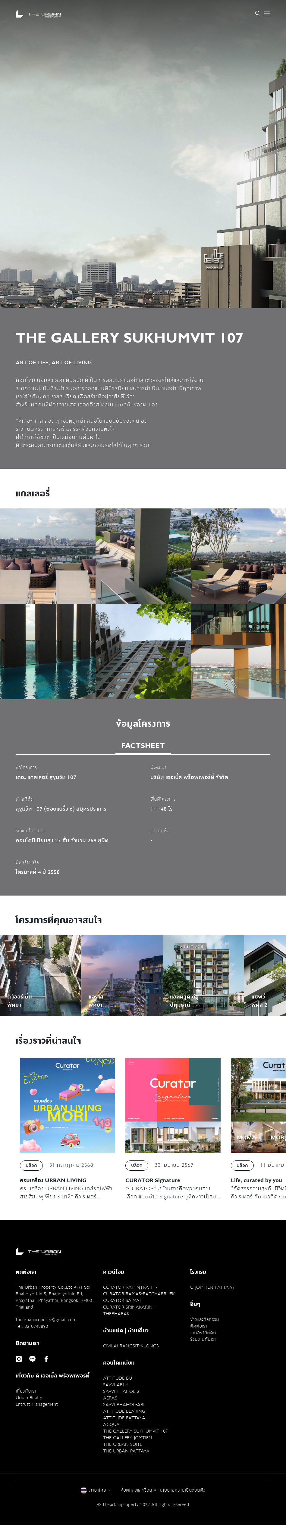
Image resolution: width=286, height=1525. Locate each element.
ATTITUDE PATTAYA (124, 1418)
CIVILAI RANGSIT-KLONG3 (131, 1346)
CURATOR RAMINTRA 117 (130, 1287)
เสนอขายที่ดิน (203, 1332)
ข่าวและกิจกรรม (204, 1319)
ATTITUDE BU (117, 1378)
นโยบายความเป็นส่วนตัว (183, 1490)
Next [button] (265, 597)
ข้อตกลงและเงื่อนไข (138, 1490)
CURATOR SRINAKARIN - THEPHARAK (129, 1310)
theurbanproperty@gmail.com (46, 1319)
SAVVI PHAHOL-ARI (123, 1404)
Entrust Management (37, 1404)
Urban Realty (29, 1397)
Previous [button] (20, 597)
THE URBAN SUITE (122, 1444)
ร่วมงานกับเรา (203, 1339)
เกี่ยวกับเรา (26, 1391)
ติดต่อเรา (198, 1326)
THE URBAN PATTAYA (126, 1451)
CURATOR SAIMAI (122, 1300)
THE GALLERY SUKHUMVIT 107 (135, 1431)
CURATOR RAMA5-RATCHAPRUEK (139, 1294)
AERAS (110, 1398)
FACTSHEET (143, 745)
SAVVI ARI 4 (115, 1384)
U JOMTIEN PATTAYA (212, 1287)
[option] (143, 154)
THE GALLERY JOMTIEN (127, 1437)
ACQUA (111, 1424)
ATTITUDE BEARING (124, 1411)
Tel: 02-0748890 (32, 1326)
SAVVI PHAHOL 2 (121, 1391)
